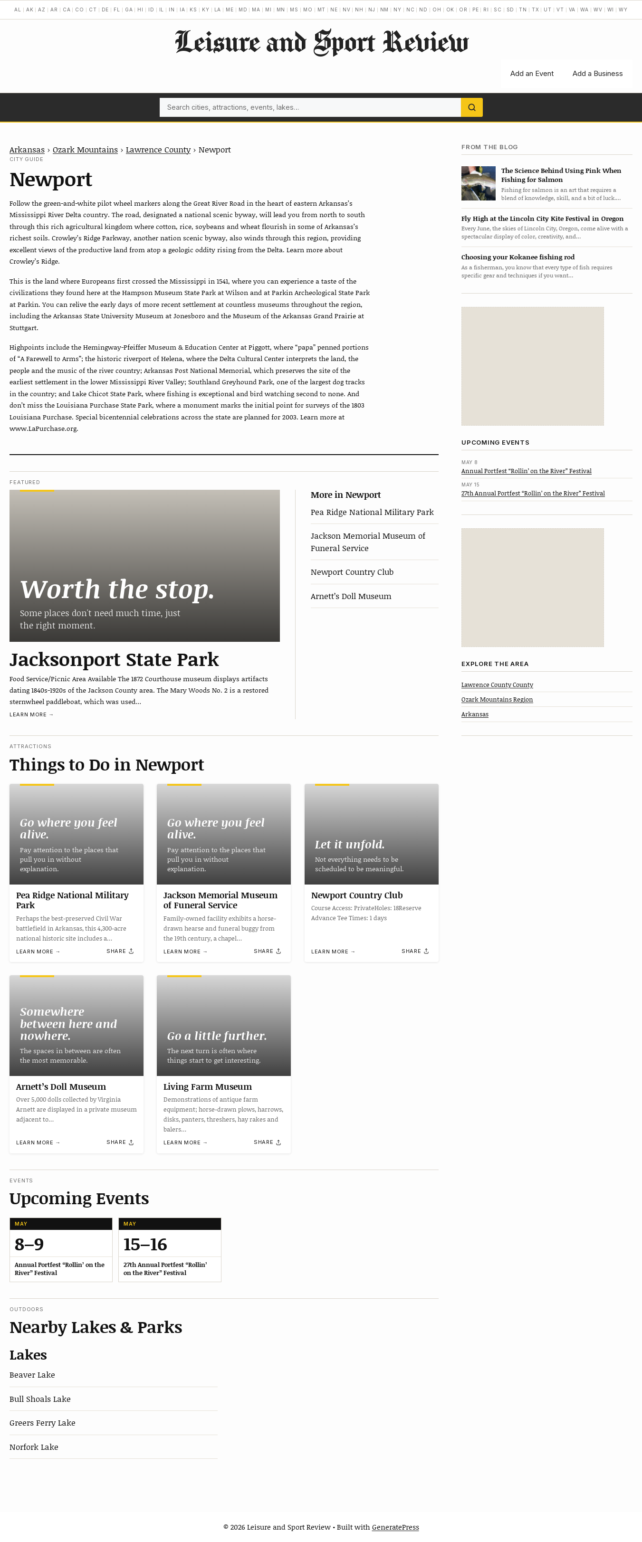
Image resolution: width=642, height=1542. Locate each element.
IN (172, 9)
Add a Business (598, 73)
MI (268, 9)
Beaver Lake (32, 1374)
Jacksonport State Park (114, 658)
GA (129, 9)
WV (598, 9)
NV (347, 9)
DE (105, 9)
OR (463, 9)
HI (140, 9)
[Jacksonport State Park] (145, 566)
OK (450, 9)
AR (54, 9)
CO (79, 9)
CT (93, 9)
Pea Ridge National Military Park (372, 511)
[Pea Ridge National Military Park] (77, 834)
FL (117, 9)
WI (610, 9)
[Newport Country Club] (372, 834)
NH (359, 9)
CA (67, 9)
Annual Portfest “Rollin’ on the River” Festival (526, 470)
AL (17, 9)
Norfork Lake (34, 1446)
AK (30, 9)
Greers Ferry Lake (43, 1422)
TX (535, 9)
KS (193, 9)
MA (256, 9)
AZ (42, 9)
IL (161, 9)
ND (423, 9)
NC (410, 9)
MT (321, 9)
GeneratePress (395, 1527)
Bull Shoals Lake (40, 1398)
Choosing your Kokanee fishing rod (518, 257)
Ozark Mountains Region (497, 699)
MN (281, 9)
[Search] (472, 107)
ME (230, 9)
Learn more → (32, 714)
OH (436, 9)
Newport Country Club (352, 571)
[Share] (121, 951)
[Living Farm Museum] (224, 1025)
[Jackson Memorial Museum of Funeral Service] (224, 834)
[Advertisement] (532, 366)
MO (308, 9)
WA (584, 9)
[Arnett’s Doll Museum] (77, 1025)
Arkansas (27, 149)
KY (206, 9)
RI (486, 9)
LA (217, 9)
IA (182, 9)
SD (511, 9)
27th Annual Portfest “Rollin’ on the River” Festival (533, 493)
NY (397, 9)
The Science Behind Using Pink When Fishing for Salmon (561, 174)
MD (243, 9)
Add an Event (532, 73)
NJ (371, 9)
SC (498, 9)
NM (384, 9)
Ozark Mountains (85, 149)
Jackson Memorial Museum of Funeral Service (368, 541)
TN (523, 9)
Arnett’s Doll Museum (351, 595)
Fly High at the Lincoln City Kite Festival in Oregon (542, 218)
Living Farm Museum (207, 1086)
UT (548, 9)
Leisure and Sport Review (321, 40)
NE (334, 9)
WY (623, 9)
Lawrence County (158, 149)
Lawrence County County (497, 684)
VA (572, 9)
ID (151, 9)
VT (560, 9)
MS (294, 9)
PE (475, 9)
